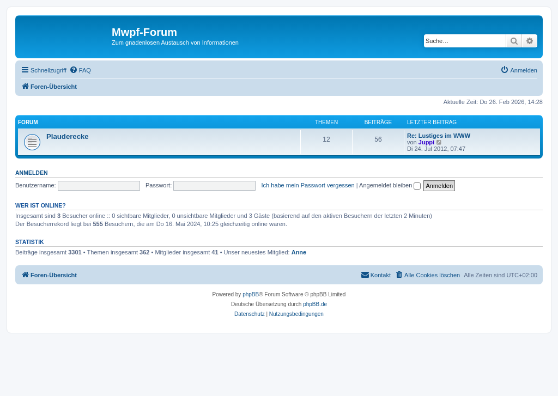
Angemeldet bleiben (390, 185)
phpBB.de (315, 304)
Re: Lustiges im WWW (438, 135)
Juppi (426, 142)
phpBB (250, 294)
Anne (299, 252)
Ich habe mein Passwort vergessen (308, 185)
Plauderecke (67, 136)
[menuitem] (80, 70)
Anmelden (31, 172)
